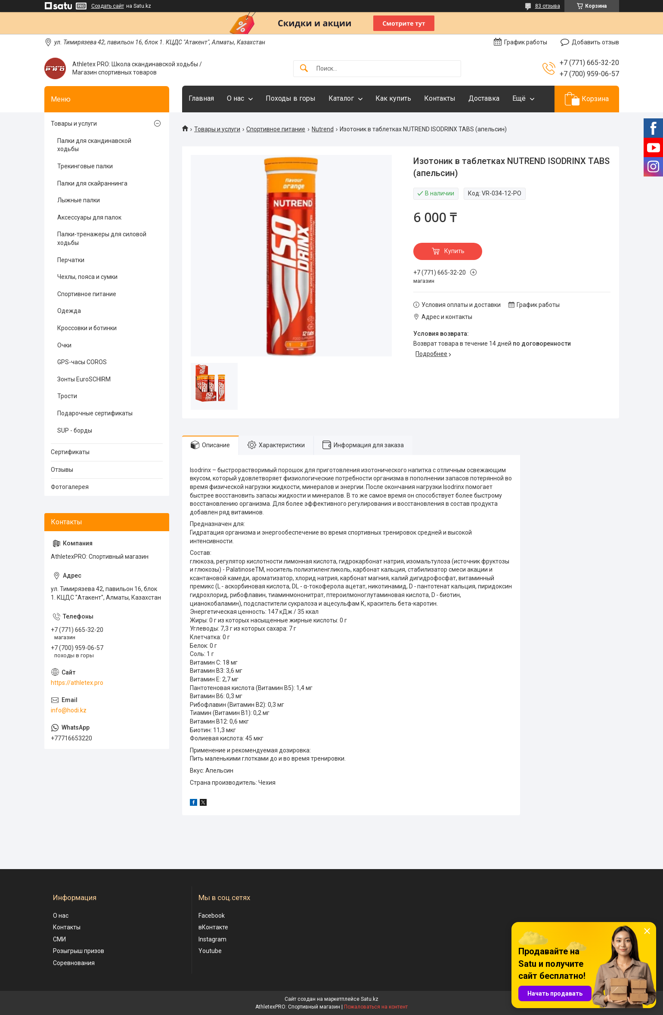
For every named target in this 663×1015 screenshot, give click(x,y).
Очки (64, 345)
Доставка (483, 98)
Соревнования (74, 962)
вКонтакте (213, 927)
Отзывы (62, 469)
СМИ (59, 939)
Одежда (69, 310)
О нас (235, 98)
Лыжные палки (78, 200)
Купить (454, 251)
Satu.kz (369, 999)
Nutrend (323, 129)
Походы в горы (291, 98)
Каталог (341, 98)
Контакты (439, 98)
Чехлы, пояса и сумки (87, 276)
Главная (201, 98)
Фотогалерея (70, 486)
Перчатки (70, 260)
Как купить (393, 98)
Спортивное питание (275, 129)
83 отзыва (547, 6)
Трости (67, 396)
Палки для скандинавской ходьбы (94, 145)
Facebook (211, 915)
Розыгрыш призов (78, 950)
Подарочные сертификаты (95, 413)
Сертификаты (70, 452)
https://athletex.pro (77, 682)
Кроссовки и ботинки (87, 328)
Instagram (212, 939)
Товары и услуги (217, 129)
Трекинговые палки (85, 166)
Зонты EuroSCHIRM (84, 379)
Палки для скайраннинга (92, 183)
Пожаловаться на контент (376, 1007)
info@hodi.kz (69, 710)
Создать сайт (107, 6)
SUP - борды (74, 430)
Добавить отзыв (595, 42)
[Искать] (304, 68)
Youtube (210, 950)
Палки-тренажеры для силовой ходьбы (101, 238)
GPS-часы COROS (82, 362)
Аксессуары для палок (89, 217)
